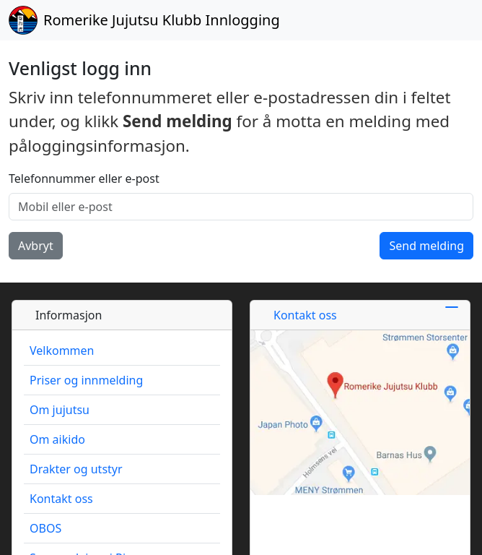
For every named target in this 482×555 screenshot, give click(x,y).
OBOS (45, 528)
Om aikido (57, 439)
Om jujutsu (59, 410)
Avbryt (35, 246)
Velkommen (62, 350)
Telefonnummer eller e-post (84, 178)
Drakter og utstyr (76, 469)
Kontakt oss (61, 499)
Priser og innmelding (86, 380)
